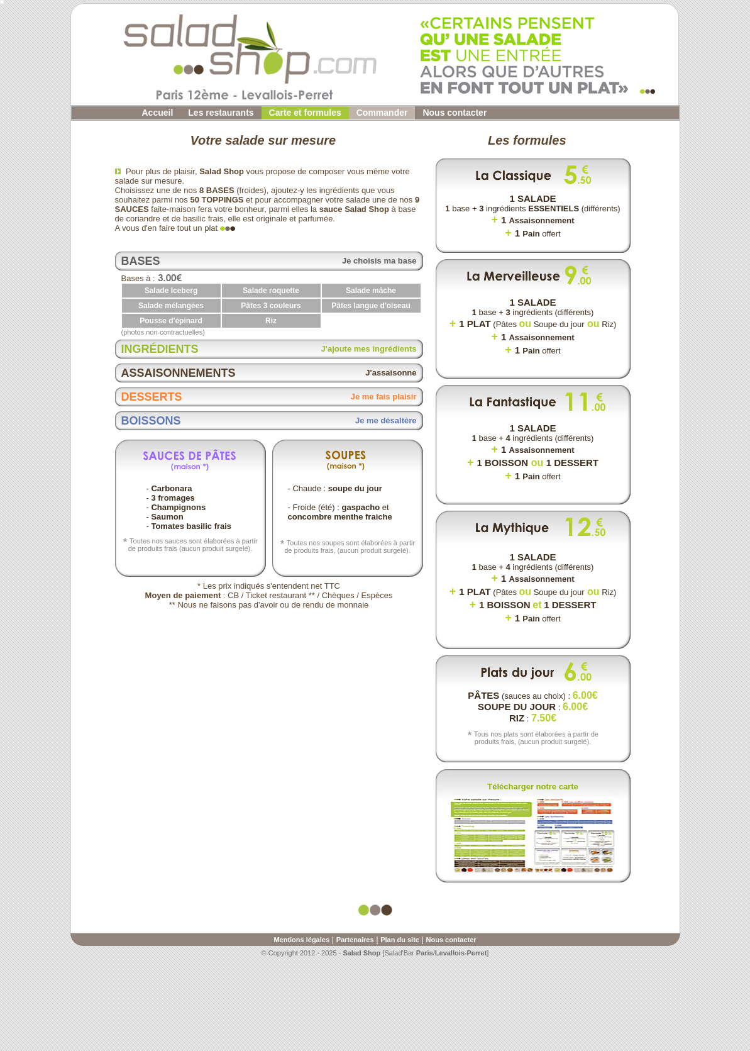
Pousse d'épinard (171, 320)
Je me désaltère (386, 420)
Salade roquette (271, 290)
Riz (271, 320)
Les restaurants (220, 113)
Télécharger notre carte (532, 786)
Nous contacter (454, 113)
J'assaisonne (390, 372)
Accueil (158, 113)
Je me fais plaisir (384, 396)
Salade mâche (371, 290)
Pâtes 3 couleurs (271, 305)
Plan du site (399, 939)
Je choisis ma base (379, 260)
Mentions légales (301, 939)
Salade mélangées (171, 305)
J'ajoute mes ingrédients (369, 348)
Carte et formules (305, 113)
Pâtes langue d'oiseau (371, 305)
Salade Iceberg (171, 290)
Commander (382, 113)
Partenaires (355, 939)
